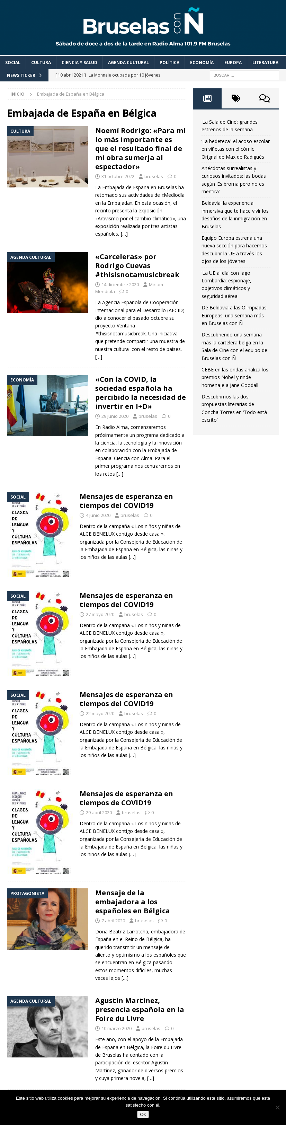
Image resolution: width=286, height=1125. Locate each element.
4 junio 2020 (98, 515)
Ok (143, 1114)
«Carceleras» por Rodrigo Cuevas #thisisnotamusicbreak (137, 265)
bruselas (153, 176)
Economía (202, 62)
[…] (124, 233)
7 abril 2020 (113, 920)
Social (12, 62)
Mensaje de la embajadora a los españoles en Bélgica (132, 901)
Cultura (41, 62)
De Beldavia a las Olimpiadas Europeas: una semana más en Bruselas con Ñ (234, 315)
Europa (233, 62)
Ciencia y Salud (79, 62)
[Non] (277, 1107)
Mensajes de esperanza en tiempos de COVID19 (126, 798)
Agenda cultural (128, 62)
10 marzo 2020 (116, 1028)
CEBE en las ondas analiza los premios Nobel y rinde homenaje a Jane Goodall (235, 377)
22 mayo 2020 (100, 713)
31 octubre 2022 (117, 176)
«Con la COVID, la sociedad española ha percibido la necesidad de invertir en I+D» (140, 393)
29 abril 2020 (99, 812)
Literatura (265, 62)
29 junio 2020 (114, 416)
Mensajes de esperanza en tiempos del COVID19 (126, 501)
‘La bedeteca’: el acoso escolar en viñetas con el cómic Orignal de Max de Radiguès (236, 149)
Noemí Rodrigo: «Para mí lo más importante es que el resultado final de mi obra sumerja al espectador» (140, 148)
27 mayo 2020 (100, 614)
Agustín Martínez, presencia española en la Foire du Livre (139, 1009)
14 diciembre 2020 (120, 284)
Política (169, 62)
